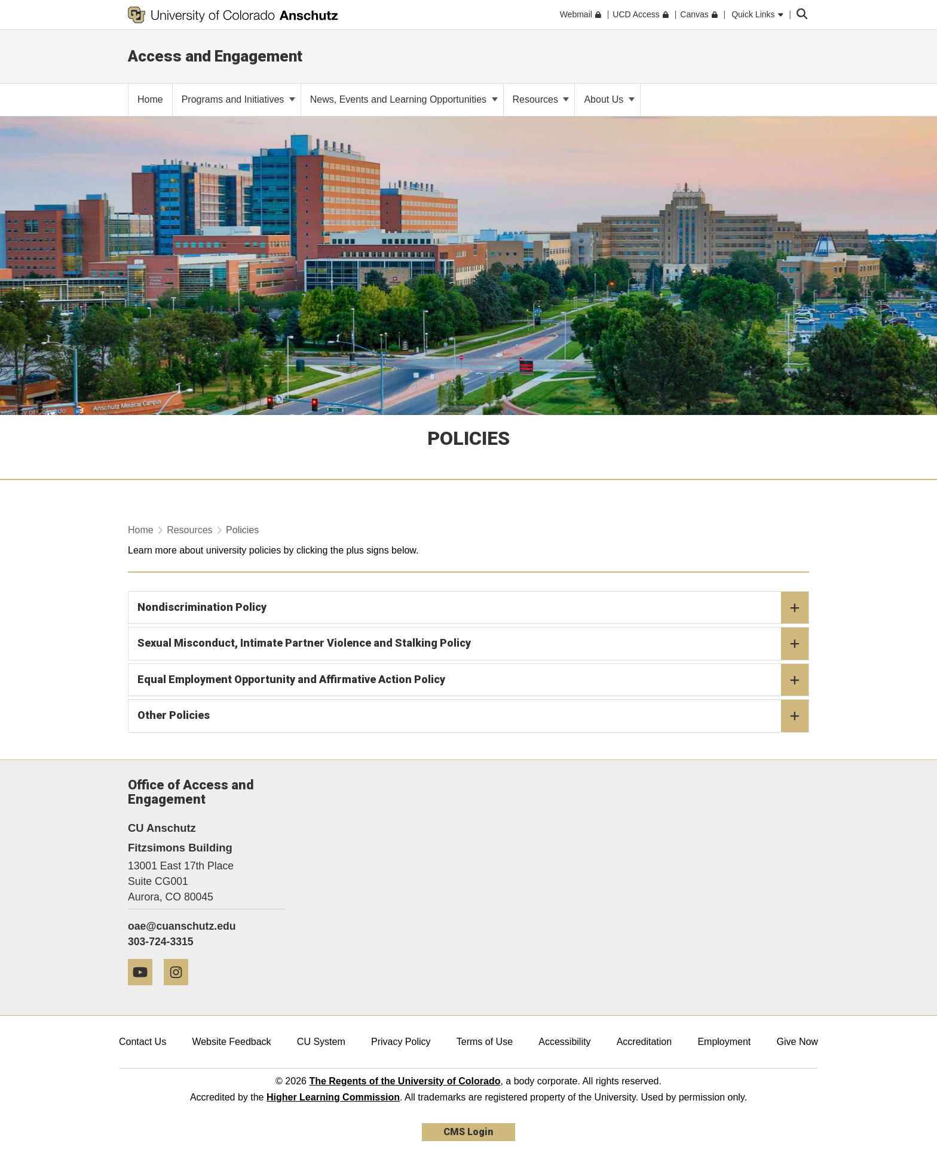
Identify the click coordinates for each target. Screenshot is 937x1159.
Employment (724, 1042)
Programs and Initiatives (238, 99)
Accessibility (564, 1042)
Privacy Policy (401, 1042)
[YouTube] (144, 990)
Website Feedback (231, 1042)
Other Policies (473, 716)
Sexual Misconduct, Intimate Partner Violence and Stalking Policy (473, 644)
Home (141, 530)
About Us (609, 99)
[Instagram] (180, 990)
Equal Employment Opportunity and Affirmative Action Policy (473, 680)
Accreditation (644, 1042)
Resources (541, 99)
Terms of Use (485, 1042)
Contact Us (142, 1042)
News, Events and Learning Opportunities (404, 99)
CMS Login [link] (468, 1132)
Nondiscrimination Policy (473, 608)
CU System (321, 1042)
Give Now (797, 1042)
